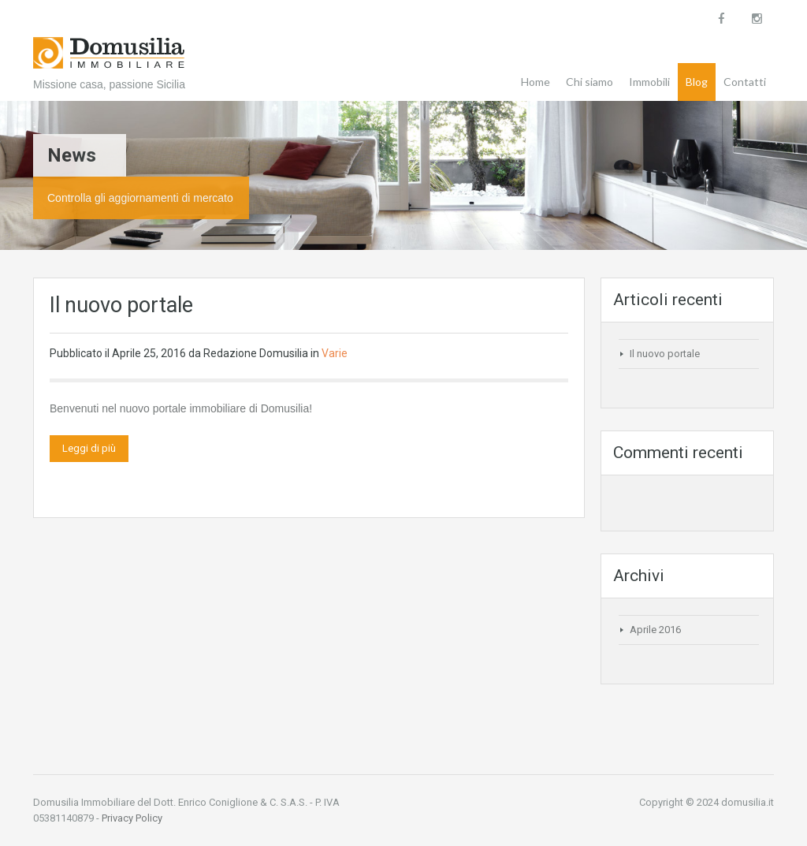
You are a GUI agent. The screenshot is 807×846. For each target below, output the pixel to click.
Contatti (744, 81)
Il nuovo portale (121, 305)
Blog (697, 81)
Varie (335, 353)
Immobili (649, 81)
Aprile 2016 (655, 629)
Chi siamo (589, 81)
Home (535, 81)
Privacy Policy (132, 818)
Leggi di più (89, 448)
